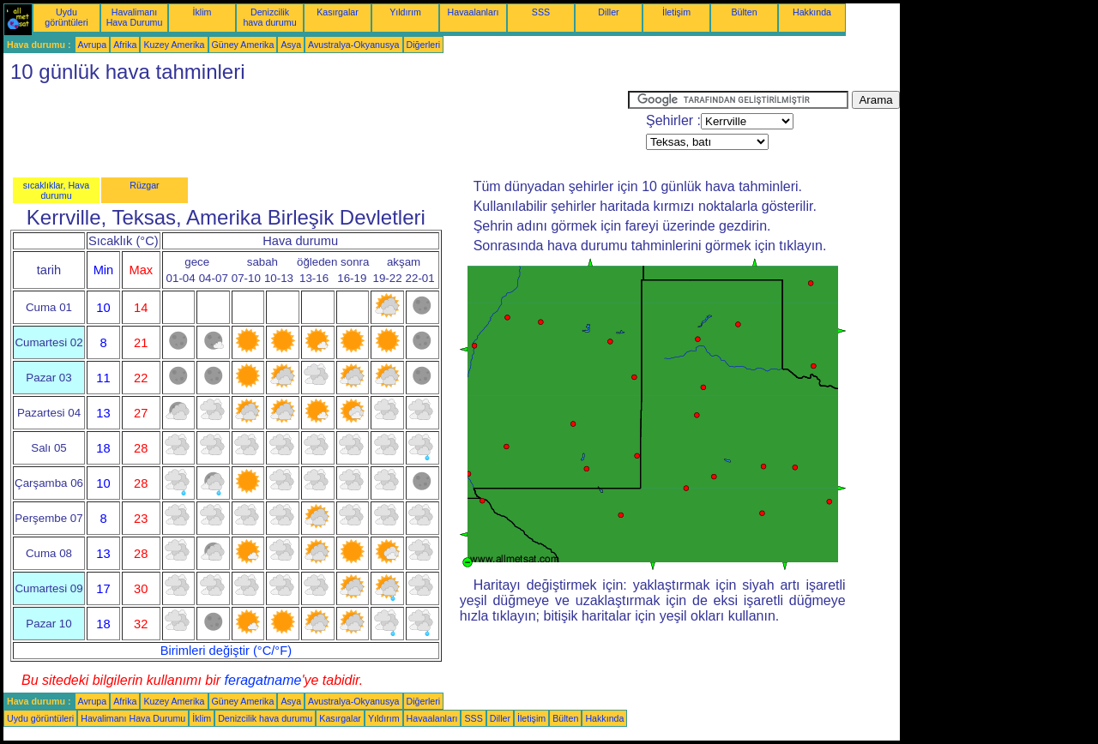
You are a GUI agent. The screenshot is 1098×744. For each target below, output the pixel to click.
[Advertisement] (315, 129)
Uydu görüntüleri (66, 17)
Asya (291, 44)
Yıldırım (405, 12)
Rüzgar (144, 185)
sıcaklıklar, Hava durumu (56, 190)
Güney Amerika (243, 44)
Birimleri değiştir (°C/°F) (226, 650)
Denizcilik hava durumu (269, 17)
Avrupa (92, 44)
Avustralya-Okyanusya (353, 44)
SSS (541, 12)
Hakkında (812, 12)
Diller (608, 12)
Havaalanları (473, 12)
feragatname (263, 680)
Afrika (124, 44)
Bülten (744, 12)
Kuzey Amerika (173, 44)
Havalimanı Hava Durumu (134, 17)
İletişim (676, 12)
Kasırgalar (338, 12)
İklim (202, 12)
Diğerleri (424, 44)
